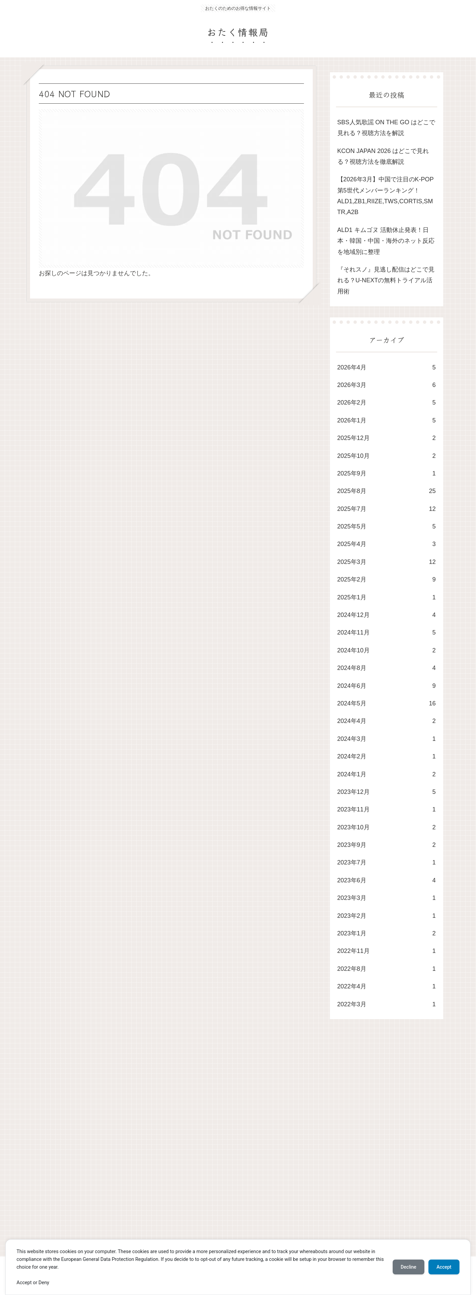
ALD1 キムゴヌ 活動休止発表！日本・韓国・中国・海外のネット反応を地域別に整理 (386, 241)
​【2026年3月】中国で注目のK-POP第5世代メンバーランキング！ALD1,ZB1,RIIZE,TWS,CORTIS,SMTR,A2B (385, 195)
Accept (444, 1267)
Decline (408, 1267)
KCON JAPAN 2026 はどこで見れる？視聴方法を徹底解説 (383, 156)
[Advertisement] (228, 1144)
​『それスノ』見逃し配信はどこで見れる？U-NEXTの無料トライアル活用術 (386, 280)
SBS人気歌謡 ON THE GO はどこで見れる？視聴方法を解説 (386, 127)
